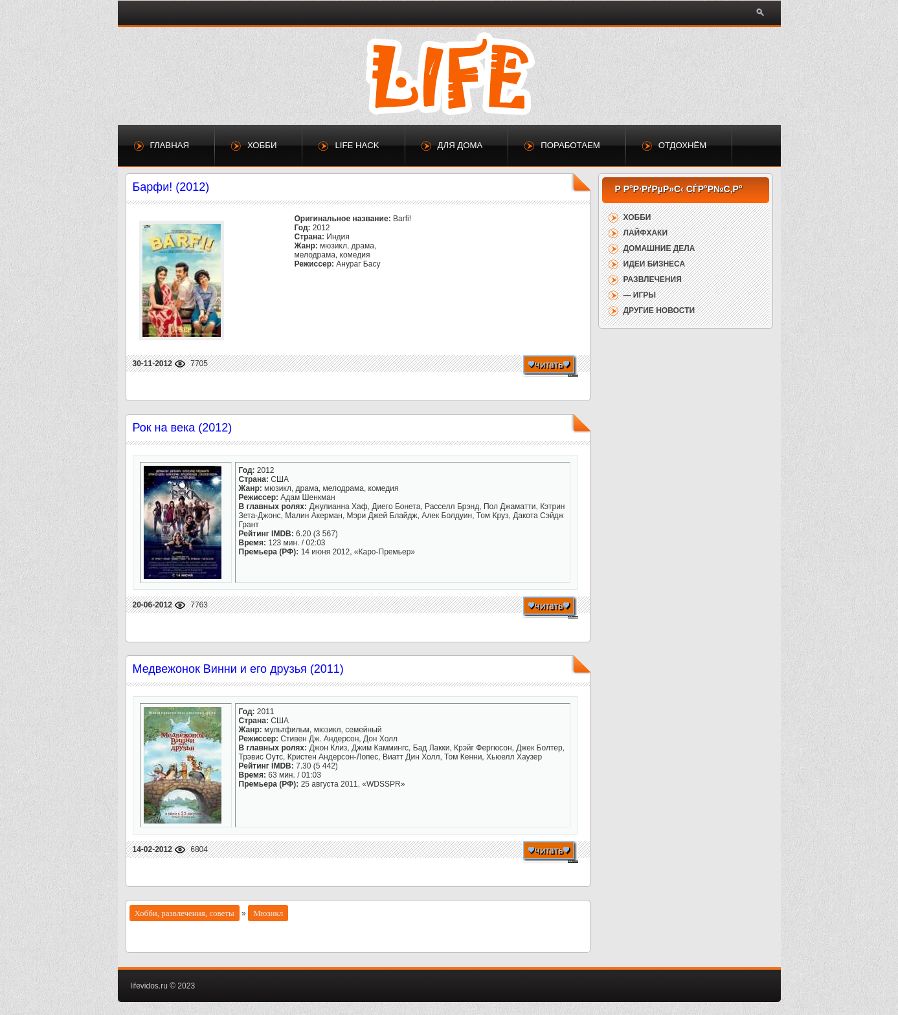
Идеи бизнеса (654, 263)
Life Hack (357, 145)
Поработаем (570, 145)
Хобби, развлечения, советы (184, 913)
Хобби (261, 145)
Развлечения (652, 279)
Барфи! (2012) (171, 186)
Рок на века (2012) (182, 427)
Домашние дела (659, 248)
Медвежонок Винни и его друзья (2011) (238, 668)
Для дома (460, 145)
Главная (170, 145)
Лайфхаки (645, 232)
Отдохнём (682, 145)
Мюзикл (268, 913)
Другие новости (659, 310)
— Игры (640, 295)
